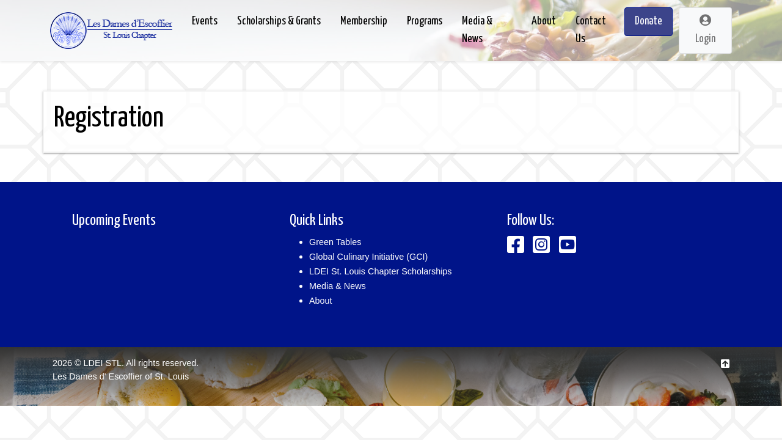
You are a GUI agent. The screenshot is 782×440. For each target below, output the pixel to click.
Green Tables (335, 242)
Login (705, 29)
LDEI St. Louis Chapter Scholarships (380, 271)
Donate (648, 21)
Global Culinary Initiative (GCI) (368, 257)
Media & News (337, 286)
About (320, 301)
